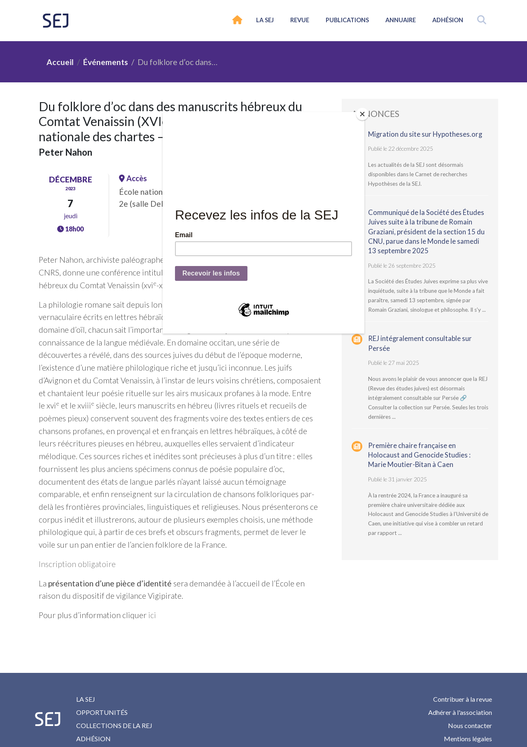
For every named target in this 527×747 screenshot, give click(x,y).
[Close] (362, 114)
